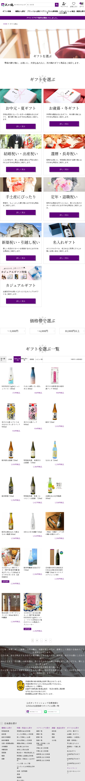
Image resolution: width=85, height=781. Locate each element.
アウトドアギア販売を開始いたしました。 (43, 18)
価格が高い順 (24, 359)
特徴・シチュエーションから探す (62, 12)
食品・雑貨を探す (78, 11)
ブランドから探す (34, 11)
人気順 (10, 359)
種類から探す (20, 11)
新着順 (32, 359)
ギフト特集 (7, 11)
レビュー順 (39, 359)
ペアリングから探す (47, 12)
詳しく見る (20, 126)
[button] (50, 568)
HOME (5, 24)
